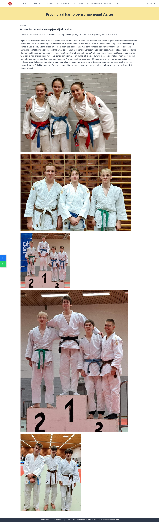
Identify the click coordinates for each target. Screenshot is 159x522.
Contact (65, 4)
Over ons (37, 4)
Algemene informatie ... (102, 4)
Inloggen (150, 4)
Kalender (78, 4)
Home (25, 4)
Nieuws (50, 4)
